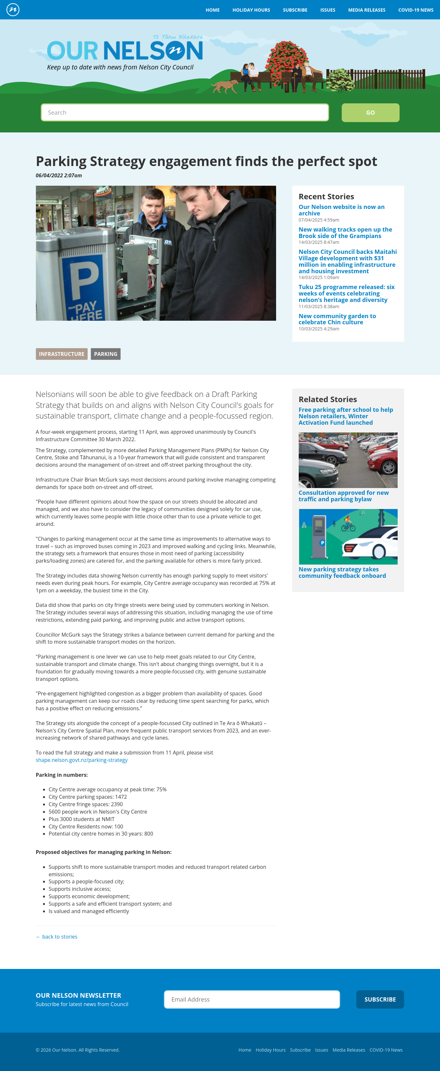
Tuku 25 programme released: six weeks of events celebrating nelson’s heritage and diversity (347, 293)
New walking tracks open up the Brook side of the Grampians (345, 232)
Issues (327, 10)
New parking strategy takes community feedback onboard (342, 572)
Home (213, 10)
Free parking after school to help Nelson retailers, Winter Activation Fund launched (346, 416)
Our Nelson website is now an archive (342, 210)
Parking (105, 354)
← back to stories (57, 936)
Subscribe (295, 10)
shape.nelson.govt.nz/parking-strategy (82, 760)
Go (370, 112)
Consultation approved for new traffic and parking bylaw (344, 496)
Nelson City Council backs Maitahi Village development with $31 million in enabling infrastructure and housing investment (348, 261)
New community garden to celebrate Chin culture (337, 319)
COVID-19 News (416, 10)
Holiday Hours (251, 10)
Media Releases (366, 10)
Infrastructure (62, 354)
